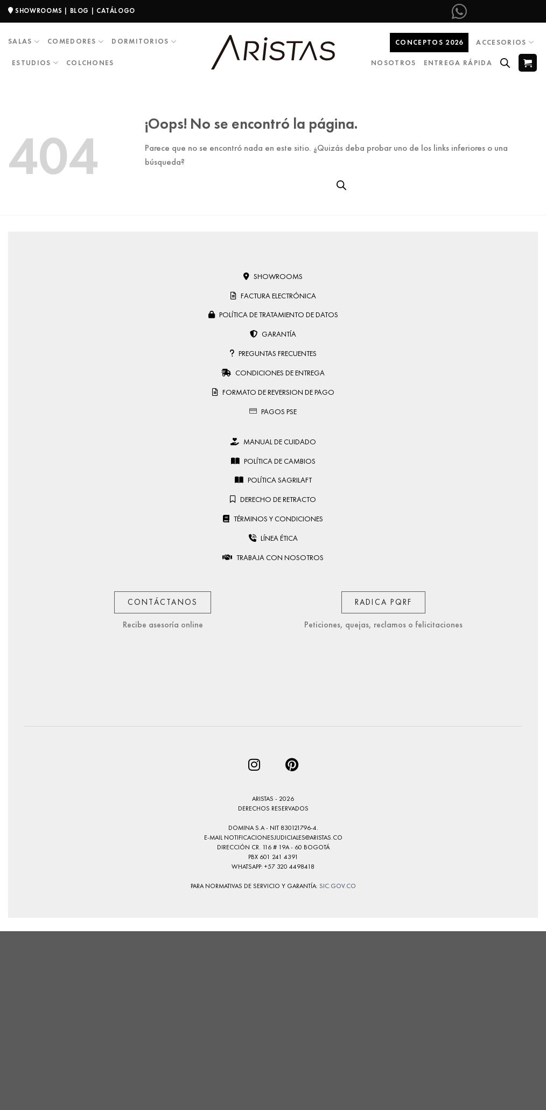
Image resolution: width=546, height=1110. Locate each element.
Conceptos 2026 (429, 42)
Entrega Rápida (458, 62)
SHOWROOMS (38, 10)
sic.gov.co (337, 886)
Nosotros (393, 62)
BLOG (79, 10)
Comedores (75, 42)
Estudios (35, 63)
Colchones (90, 62)
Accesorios (505, 42)
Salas (24, 42)
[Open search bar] (505, 63)
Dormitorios (144, 42)
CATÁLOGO (115, 10)
